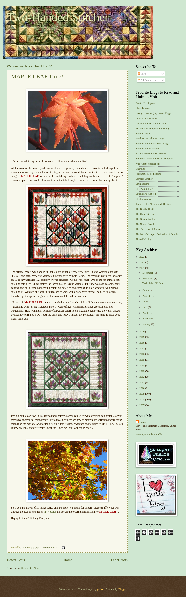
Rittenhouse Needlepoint (148, 173)
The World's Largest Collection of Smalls (157, 234)
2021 (142, 268)
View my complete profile (149, 434)
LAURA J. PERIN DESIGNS (151, 123)
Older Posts (119, 560)
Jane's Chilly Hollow (146, 118)
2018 (142, 342)
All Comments (147, 80)
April (145, 313)
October (146, 290)
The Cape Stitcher (145, 214)
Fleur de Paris (143, 108)
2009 (142, 393)
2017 (142, 348)
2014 (142, 365)
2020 (142, 331)
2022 (142, 262)
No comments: (50, 547)
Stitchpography (143, 199)
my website (50, 511)
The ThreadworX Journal (148, 229)
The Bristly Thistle (145, 209)
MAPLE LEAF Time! (37, 76)
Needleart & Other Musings (150, 138)
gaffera (100, 589)
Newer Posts (16, 560)
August (146, 296)
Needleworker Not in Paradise (151, 153)
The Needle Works (145, 219)
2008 (142, 399)
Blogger (122, 589)
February (147, 318)
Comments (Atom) (30, 568)
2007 (142, 405)
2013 (142, 371)
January (146, 324)
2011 (142, 382)
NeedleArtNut (143, 133)
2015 (142, 359)
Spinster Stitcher (144, 178)
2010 (142, 388)
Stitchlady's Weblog (146, 193)
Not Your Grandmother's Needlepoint (155, 158)
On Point (140, 168)
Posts (142, 73)
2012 (142, 376)
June (145, 307)
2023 (142, 256)
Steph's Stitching (144, 189)
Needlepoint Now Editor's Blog (152, 143)
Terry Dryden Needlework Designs (153, 204)
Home (68, 560)
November (148, 278)
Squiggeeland (142, 183)
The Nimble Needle (146, 224)
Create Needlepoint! (146, 103)
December (148, 272)
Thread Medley (143, 239)
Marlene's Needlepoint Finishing (152, 128)
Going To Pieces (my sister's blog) (153, 113)
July (144, 301)
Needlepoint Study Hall (148, 148)
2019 (142, 337)
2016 (142, 354)
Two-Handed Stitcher (58, 17)
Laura (143, 422)
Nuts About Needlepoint (148, 163)
